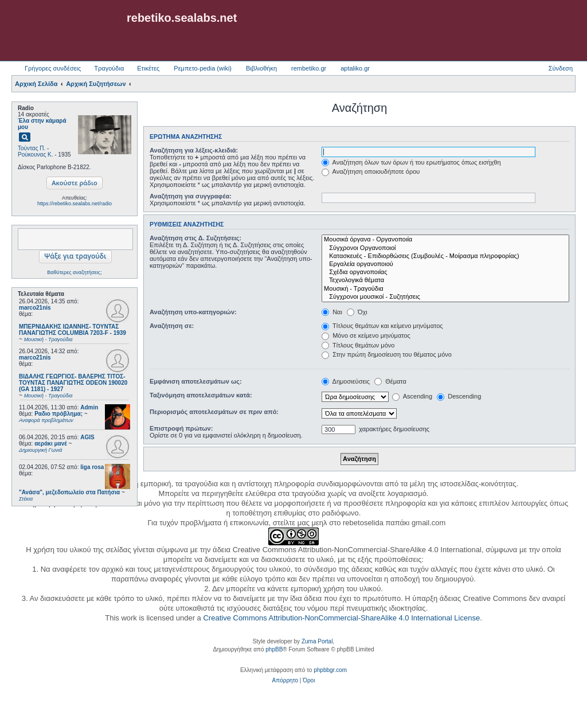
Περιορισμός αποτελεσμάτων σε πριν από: (214, 411)
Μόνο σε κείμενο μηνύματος (366, 335)
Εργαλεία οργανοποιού (445, 264)
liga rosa (92, 467)
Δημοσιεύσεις (346, 381)
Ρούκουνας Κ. (35, 154)
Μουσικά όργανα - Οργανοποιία (445, 240)
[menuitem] (285, 680)
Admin (89, 407)
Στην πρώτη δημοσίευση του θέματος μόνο (387, 354)
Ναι (332, 311)
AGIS (87, 437)
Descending (459, 396)
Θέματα (390, 381)
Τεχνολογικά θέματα (445, 280)
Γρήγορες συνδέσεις (53, 68)
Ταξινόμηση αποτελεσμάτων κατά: (201, 395)
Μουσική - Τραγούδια (445, 289)
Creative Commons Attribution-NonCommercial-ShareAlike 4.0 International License (341, 618)
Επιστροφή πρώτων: (181, 428)
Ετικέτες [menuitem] (148, 68)
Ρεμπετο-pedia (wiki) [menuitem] (203, 68)
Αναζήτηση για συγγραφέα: (191, 196)
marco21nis (35, 307)
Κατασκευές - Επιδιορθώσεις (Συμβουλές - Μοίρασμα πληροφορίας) (445, 256)
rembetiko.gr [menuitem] (308, 68)
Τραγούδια (109, 68)
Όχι (357, 311)
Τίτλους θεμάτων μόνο (358, 345)
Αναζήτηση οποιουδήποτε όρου (371, 171)
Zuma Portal (317, 641)
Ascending (412, 396)
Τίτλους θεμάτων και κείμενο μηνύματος (382, 325)
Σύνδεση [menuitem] (561, 68)
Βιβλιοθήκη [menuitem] (261, 68)
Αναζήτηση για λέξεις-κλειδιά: (194, 150)
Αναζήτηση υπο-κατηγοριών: (193, 311)
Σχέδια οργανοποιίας (445, 272)
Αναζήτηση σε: (172, 325)
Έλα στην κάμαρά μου (42, 124)
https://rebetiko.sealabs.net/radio (74, 203)
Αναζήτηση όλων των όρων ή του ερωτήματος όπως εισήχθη (411, 162)
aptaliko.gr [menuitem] (355, 68)
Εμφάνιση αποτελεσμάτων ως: (196, 381)
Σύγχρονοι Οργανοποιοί (445, 248)
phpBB (274, 649)
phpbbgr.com (330, 670)
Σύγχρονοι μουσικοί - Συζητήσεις (445, 297)
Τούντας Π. (31, 148)
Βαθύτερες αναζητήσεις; (74, 272)
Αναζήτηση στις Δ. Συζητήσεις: (195, 238)
